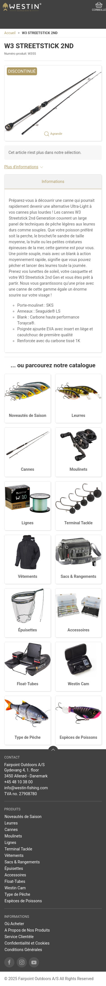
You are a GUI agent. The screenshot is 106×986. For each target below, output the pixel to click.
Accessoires (78, 630)
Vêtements (27, 576)
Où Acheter (14, 923)
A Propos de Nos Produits (27, 930)
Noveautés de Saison (27, 415)
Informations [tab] (53, 181)
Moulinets (78, 469)
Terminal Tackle (78, 523)
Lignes (28, 523)
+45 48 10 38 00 (18, 782)
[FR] (22, 7)
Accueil (10, 33)
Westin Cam (78, 684)
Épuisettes (27, 630)
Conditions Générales (23, 949)
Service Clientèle (19, 936)
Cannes (27, 469)
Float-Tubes (27, 684)
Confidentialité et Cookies (27, 943)
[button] (53, 103)
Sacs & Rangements (78, 576)
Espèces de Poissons (78, 737)
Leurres (78, 415)
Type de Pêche (27, 737)
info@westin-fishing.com (26, 788)
